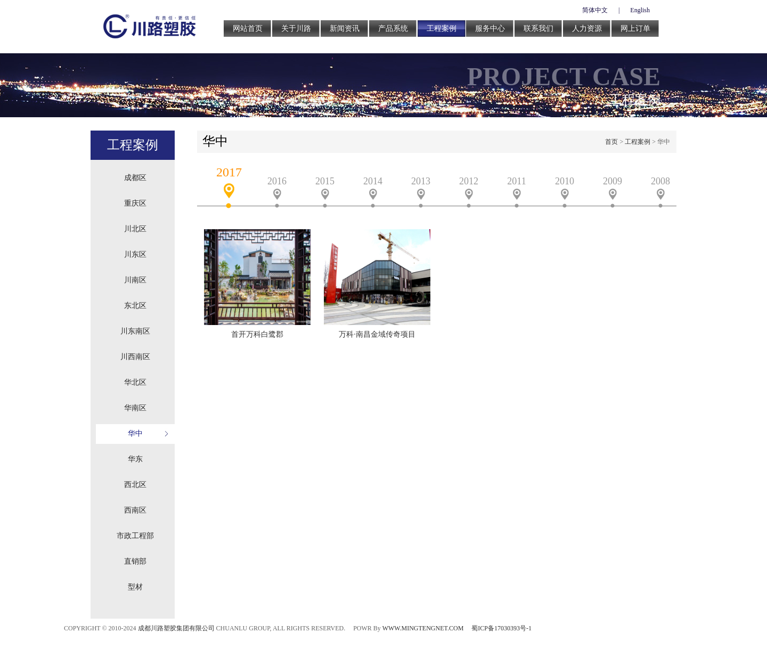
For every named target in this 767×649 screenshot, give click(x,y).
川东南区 (135, 331)
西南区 (135, 510)
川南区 (135, 280)
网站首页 (248, 29)
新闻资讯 (345, 29)
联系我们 (538, 29)
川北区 (135, 229)
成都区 (135, 178)
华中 (135, 433)
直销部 (135, 561)
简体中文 (595, 10)
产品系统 (393, 29)
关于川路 (296, 29)
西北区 (135, 485)
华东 (135, 459)
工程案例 (441, 29)
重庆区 (135, 203)
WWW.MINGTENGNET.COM (423, 628)
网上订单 (635, 29)
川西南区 (135, 357)
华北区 (135, 382)
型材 (135, 587)
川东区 (135, 254)
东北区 (135, 306)
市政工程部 (135, 536)
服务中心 (490, 29)
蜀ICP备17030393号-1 (501, 628)
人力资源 (587, 29)
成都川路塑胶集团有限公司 (176, 628)
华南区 (135, 408)
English (640, 10)
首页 (611, 141)
